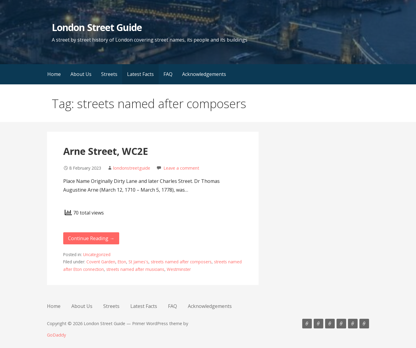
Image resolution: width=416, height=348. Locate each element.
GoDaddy (56, 335)
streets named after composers (181, 262)
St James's (138, 262)
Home (54, 74)
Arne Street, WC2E (105, 151)
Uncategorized (96, 254)
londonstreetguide (131, 168)
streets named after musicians (135, 269)
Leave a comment (181, 168)
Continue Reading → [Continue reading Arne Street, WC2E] (91, 238)
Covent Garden (100, 262)
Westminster (179, 269)
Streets (109, 74)
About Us (81, 74)
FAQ (167, 74)
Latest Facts (140, 74)
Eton (122, 262)
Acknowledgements (204, 74)
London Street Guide (97, 27)
